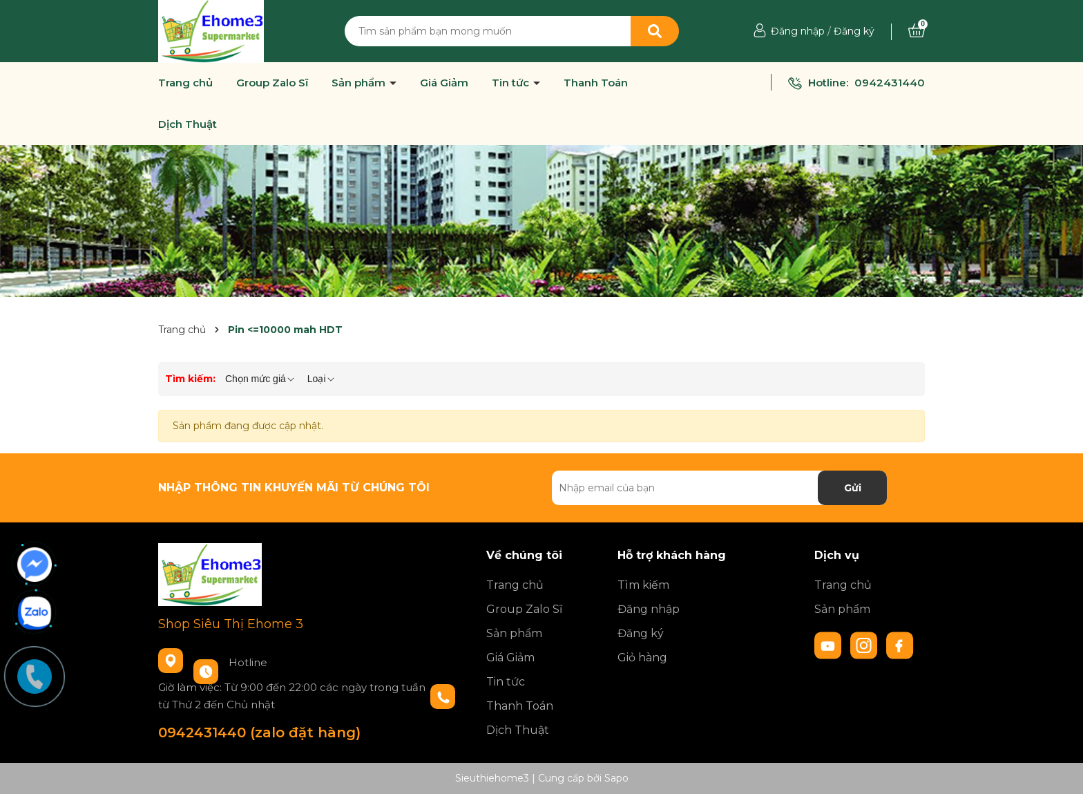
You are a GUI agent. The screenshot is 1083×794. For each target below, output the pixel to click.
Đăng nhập (798, 31)
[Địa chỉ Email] (719, 488)
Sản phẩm (360, 83)
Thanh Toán (596, 83)
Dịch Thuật (187, 124)
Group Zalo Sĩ (272, 83)
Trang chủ (185, 83)
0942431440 (889, 82)
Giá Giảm (444, 83)
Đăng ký (854, 31)
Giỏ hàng (642, 657)
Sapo (616, 778)
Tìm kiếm (643, 585)
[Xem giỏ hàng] (916, 31)
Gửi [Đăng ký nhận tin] (852, 488)
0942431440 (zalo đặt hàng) (259, 732)
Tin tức (512, 83)
